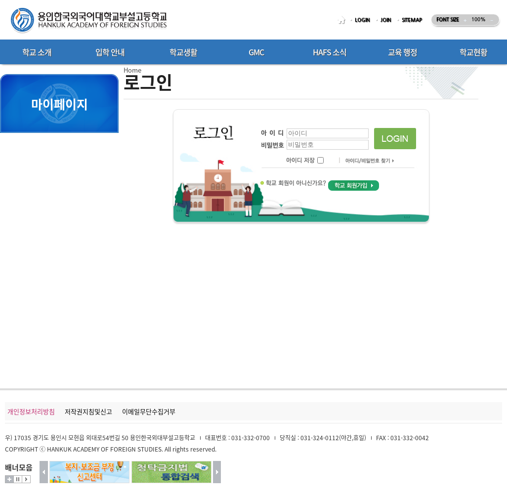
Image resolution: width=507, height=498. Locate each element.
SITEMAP (412, 20)
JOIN (385, 20)
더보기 (9, 479)
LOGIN (362, 20)
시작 (26, 479)
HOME (343, 20)
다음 (217, 472)
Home (132, 70)
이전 (44, 472)
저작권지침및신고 (88, 411)
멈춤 (17, 479)
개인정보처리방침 (31, 411)
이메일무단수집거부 (148, 411)
